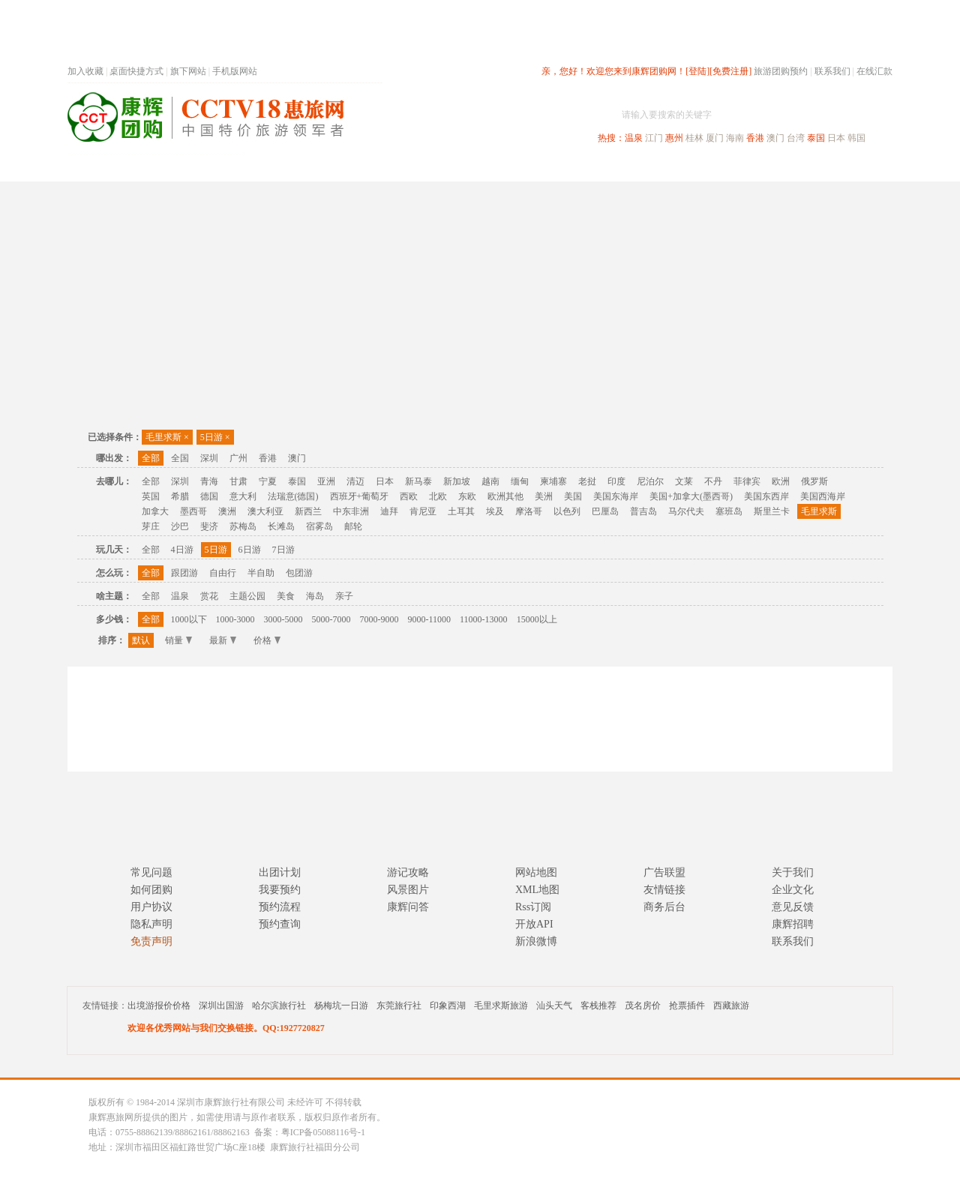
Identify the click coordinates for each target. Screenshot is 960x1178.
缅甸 (520, 481)
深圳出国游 (221, 1005)
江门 (654, 138)
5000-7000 (331, 619)
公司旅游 (857, 167)
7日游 (283, 549)
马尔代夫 (686, 511)
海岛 (315, 596)
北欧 (438, 496)
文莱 (684, 481)
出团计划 (280, 872)
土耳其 (461, 511)
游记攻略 (408, 872)
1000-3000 (235, 619)
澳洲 (227, 511)
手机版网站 (234, 71)
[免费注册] (731, 71)
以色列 (567, 511)
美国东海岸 (615, 496)
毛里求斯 (167, 437)
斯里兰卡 (772, 511)
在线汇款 (874, 71)
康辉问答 (408, 907)
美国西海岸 (822, 496)
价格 (267, 640)
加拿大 (155, 511)
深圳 (209, 458)
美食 (286, 596)
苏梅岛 (243, 526)
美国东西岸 (766, 496)
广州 (239, 458)
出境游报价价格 (159, 1005)
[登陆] (698, 71)
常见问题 (151, 872)
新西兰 (308, 511)
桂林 (695, 138)
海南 (735, 138)
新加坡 (456, 481)
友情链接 (665, 889)
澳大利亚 (266, 511)
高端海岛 (789, 167)
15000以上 (537, 619)
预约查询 (280, 924)
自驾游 (726, 167)
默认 (141, 640)
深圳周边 (395, 167)
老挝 (587, 481)
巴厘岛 (605, 511)
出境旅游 (665, 167)
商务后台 (665, 907)
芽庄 (151, 526)
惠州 (674, 138)
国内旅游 (529, 167)
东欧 (467, 496)
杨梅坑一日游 (341, 1005)
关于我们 (793, 872)
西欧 (409, 496)
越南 (491, 481)
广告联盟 (665, 872)
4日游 (182, 549)
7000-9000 (379, 619)
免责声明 (151, 941)
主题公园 (248, 596)
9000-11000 (430, 619)
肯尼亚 (423, 511)
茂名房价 (643, 1005)
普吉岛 (643, 511)
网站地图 (536, 872)
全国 (180, 458)
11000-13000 (484, 619)
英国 (151, 496)
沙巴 (180, 526)
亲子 (344, 596)
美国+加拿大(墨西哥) (691, 496)
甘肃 (239, 481)
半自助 (261, 573)
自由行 (222, 573)
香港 (755, 138)
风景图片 (408, 889)
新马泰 (418, 481)
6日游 (249, 549)
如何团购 (151, 889)
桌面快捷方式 (137, 71)
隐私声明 (151, 924)
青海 (209, 481)
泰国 (816, 138)
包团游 (299, 573)
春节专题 (327, 167)
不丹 (713, 481)
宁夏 (268, 481)
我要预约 (280, 889)
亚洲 (326, 481)
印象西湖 (448, 1005)
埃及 (495, 511)
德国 (209, 496)
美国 (573, 496)
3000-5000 (283, 619)
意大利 (243, 496)
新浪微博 (536, 941)
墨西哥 (193, 511)
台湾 (796, 138)
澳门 (775, 138)
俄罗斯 (814, 481)
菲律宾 (747, 481)
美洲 (544, 496)
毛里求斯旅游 (501, 1005)
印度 (617, 481)
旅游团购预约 (781, 71)
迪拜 (389, 511)
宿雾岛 (319, 526)
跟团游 (184, 573)
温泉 (634, 138)
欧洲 (781, 481)
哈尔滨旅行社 (279, 1005)
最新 (222, 640)
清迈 (355, 481)
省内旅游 (462, 167)
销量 (178, 640)
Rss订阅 (533, 907)
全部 (151, 458)
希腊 (180, 496)
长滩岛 (281, 526)
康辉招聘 (793, 924)
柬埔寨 (553, 481)
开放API (534, 924)
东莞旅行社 (399, 1005)
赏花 (209, 596)
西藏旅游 (731, 1005)
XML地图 (537, 889)
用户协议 (151, 907)
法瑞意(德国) (293, 496)
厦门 (715, 138)
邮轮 (353, 526)
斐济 (209, 526)
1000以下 (189, 619)
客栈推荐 (598, 1005)
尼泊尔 (650, 481)
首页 (270, 167)
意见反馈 (793, 907)
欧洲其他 (506, 496)
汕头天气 (554, 1005)
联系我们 (832, 71)
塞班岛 (729, 511)
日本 (836, 138)
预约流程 (280, 907)
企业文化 (793, 889)
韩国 (857, 138)
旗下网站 (188, 71)
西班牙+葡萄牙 (359, 496)
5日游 (215, 437)
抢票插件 (687, 1005)
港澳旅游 (597, 167)
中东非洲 (351, 511)
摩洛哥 (528, 511)
